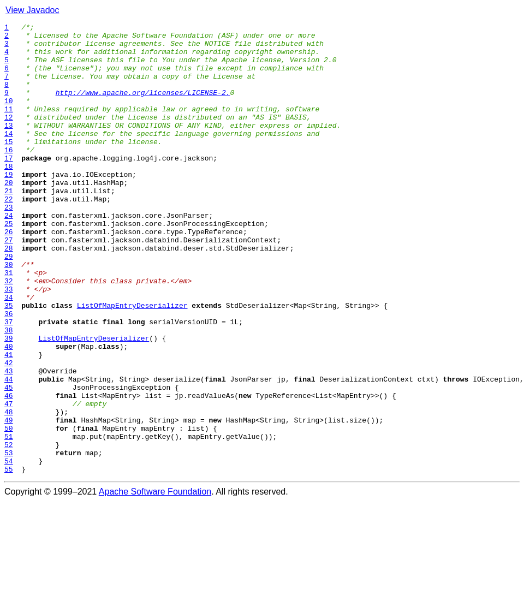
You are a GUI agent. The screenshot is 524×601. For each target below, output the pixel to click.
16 (8, 176)
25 (8, 264)
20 (8, 215)
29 (8, 303)
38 (8, 392)
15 (8, 166)
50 (8, 510)
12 (8, 136)
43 (8, 441)
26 (8, 274)
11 (8, 127)
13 (8, 146)
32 (8, 333)
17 (8, 186)
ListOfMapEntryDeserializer (132, 362)
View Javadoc (32, 10)
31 (8, 323)
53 (8, 539)
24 (8, 254)
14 (8, 156)
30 (8, 313)
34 (8, 353)
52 (8, 529)
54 (8, 549)
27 (8, 284)
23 (8, 244)
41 (8, 421)
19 (8, 205)
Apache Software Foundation (155, 581)
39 (8, 402)
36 (8, 372)
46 (8, 470)
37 (8, 382)
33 (8, 343)
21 (8, 225)
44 (8, 451)
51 (8, 520)
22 (8, 235)
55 (8, 559)
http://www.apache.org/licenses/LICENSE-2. (143, 107)
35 (8, 362)
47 (8, 480)
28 (8, 294)
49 (8, 500)
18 (8, 195)
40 (8, 411)
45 (8, 461)
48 (8, 490)
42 (8, 431)
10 (8, 117)
